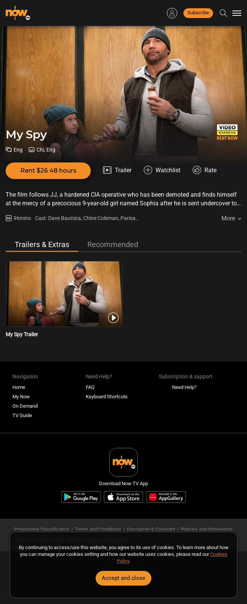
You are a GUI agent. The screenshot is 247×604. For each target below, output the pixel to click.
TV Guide (22, 415)
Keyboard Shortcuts (107, 396)
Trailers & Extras (42, 244)
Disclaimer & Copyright (151, 529)
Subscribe (198, 12)
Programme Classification (41, 529)
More (228, 218)
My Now (21, 396)
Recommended (112, 244)
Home (18, 387)
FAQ (90, 387)
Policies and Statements (207, 529)
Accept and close (123, 578)
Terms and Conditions (98, 529)
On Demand (25, 406)
